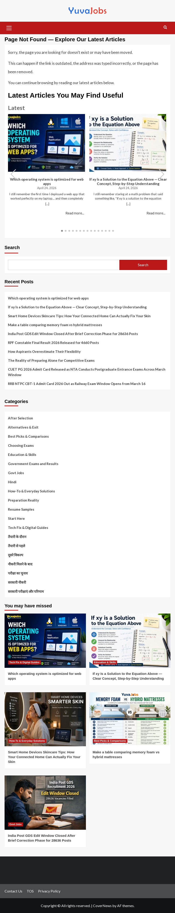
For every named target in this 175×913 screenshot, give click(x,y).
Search (12, 247)
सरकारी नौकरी (17, 582)
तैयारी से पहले (16, 546)
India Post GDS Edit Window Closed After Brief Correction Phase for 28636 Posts (73, 334)
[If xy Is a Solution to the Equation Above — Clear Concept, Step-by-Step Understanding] (130, 641)
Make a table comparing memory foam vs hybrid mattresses (55, 325)
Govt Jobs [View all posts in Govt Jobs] (15, 824)
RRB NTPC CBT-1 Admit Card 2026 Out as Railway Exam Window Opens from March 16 (76, 384)
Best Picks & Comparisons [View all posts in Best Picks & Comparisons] (110, 740)
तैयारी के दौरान (17, 537)
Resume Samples (21, 509)
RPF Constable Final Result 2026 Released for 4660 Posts (53, 343)
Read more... (74, 213)
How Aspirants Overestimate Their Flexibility (44, 351)
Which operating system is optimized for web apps (47, 181)
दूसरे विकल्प (15, 555)
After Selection (20, 418)
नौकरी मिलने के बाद (20, 564)
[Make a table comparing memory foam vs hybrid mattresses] (130, 719)
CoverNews (102, 905)
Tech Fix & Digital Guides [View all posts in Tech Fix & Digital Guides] (24, 662)
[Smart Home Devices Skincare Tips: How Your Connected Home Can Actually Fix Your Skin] (45, 719)
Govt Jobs (16, 473)
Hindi (12, 482)
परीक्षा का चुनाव (18, 573)
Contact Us (13, 891)
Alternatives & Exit (23, 427)
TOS (30, 891)
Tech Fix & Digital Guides (28, 527)
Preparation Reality (23, 500)
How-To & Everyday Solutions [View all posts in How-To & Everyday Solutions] (27, 740)
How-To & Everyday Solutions (31, 491)
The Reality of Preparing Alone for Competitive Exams (51, 360)
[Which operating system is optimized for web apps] (45, 641)
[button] (9, 27)
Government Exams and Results (33, 464)
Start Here (16, 518)
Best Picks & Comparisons (28, 436)
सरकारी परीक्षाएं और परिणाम (26, 591)
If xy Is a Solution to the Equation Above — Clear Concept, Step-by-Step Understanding (128, 181)
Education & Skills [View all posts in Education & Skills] (105, 662)
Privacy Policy (49, 891)
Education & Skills (22, 455)
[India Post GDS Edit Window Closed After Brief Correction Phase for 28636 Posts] (45, 802)
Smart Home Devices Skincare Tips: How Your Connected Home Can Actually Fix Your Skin (79, 316)
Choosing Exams (21, 445)
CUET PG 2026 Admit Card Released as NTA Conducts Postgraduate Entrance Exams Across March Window (86, 372)
